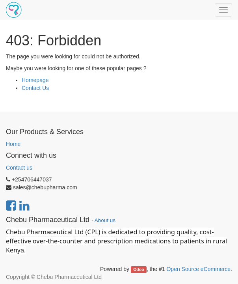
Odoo (138, 269)
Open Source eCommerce (198, 269)
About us (105, 220)
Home (13, 144)
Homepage (35, 80)
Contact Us (35, 88)
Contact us (19, 167)
